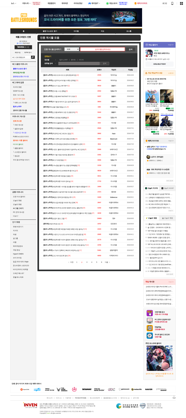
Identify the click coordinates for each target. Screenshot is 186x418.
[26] (69, 256)
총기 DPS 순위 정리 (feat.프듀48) (64, 139)
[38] (85, 234)
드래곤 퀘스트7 (18, 273)
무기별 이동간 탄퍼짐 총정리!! (63, 155)
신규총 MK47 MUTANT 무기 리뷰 (64, 96)
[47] (66, 218)
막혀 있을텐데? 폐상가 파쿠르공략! (65, 123)
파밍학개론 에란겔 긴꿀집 (61, 176)
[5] (67, 91)
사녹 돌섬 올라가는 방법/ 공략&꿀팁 (65, 165)
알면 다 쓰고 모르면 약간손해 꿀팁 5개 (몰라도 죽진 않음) (72, 213)
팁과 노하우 (63, 60)
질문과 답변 (18, 129)
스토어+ (171, 73)
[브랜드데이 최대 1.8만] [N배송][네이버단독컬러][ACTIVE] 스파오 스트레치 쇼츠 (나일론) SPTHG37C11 (160, 295)
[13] (65, 160)
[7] (74, 155)
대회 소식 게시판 (20, 102)
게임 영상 (16, 250)
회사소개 (49, 398)
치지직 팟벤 (17, 87)
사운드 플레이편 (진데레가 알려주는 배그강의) (68, 149)
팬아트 (73, 60)
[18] (78, 123)
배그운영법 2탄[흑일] (60, 118)
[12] (84, 144)
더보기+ (171, 45)
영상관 (16, 156)
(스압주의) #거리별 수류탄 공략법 (64, 80)
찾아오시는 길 (125, 398)
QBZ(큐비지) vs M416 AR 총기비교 (64, 171)
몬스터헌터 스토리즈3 (21, 265)
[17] (80, 250)
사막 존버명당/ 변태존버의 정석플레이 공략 (67, 144)
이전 (71, 262)
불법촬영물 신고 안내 (110, 398)
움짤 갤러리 (18, 148)
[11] (77, 80)
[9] (85, 149)
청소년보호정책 (95, 398)
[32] (72, 133)
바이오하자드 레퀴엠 (20, 269)
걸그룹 (15, 238)
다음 (106, 262)
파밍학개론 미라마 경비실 (61, 181)
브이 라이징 (17, 258)
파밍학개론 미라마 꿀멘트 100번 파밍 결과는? (68, 240)
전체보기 (47, 56)
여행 (14, 242)
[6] (76, 96)
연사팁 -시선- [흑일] (59, 91)
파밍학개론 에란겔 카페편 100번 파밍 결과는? (68, 229)
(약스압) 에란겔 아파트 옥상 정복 (64, 203)
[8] (79, 102)
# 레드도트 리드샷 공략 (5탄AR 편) (64, 75)
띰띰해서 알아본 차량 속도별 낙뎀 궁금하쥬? (68, 192)
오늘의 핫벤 (17, 200)
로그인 (164, 3)
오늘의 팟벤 (17, 204)
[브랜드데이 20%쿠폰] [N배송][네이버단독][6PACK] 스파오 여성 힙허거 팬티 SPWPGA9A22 (160, 291)
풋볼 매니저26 (18, 277)
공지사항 (136, 398)
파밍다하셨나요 (54, 224)
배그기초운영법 (58, 160)
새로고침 (169, 180)
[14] (72, 181)
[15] (78, 165)
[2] (68, 86)
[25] (76, 112)
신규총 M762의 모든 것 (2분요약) (64, 112)
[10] (77, 75)
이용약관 (68, 398)
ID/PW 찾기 (28, 52)
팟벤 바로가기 (18, 227)
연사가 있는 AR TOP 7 (60, 86)
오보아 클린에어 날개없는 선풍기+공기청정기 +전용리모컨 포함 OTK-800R (160, 299)
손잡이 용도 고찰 (58, 218)
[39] (76, 202)
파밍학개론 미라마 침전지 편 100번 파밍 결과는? (69, 245)
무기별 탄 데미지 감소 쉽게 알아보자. (65, 102)
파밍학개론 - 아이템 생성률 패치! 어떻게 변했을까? (70, 187)
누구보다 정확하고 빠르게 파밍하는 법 (66, 250)
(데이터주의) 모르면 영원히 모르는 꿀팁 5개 (67, 208)
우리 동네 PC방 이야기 (21, 160)
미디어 (81, 60)
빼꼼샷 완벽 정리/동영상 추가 (63, 197)
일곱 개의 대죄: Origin (20, 261)
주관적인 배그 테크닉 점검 (62, 134)
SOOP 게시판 (18, 91)
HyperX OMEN (18, 254)
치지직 (15, 230)
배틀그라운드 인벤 (23, 37)
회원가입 (18, 52)
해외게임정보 (18, 246)
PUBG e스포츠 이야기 (21, 136)
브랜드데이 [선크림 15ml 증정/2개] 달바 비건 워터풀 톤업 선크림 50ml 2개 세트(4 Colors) (160, 304)
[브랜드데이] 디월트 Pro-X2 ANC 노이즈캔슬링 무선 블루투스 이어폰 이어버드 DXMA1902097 (160, 287)
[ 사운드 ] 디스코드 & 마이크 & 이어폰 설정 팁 (68, 234)
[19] (72, 128)
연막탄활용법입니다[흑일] (61, 128)
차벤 (14, 234)
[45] (74, 197)
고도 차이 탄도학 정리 (60, 256)
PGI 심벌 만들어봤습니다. (58, 107)
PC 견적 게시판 (18, 212)
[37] (93, 213)
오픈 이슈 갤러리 (19, 196)
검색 (33, 57)
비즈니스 (59, 398)
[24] (85, 229)
